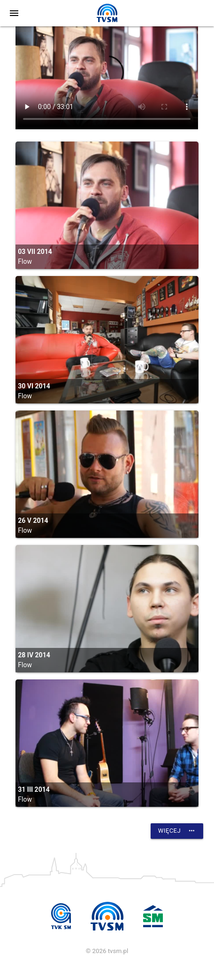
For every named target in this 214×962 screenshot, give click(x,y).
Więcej (177, 830)
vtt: (106, 77)
